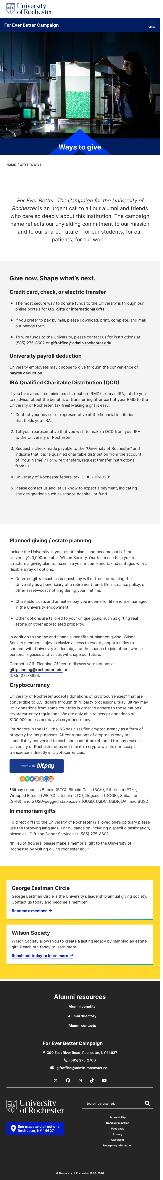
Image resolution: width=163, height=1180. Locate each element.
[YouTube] (104, 1080)
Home (11, 165)
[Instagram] (80, 1080)
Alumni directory (82, 1016)
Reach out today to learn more (40, 955)
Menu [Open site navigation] (151, 24)
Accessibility (117, 1117)
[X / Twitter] (55, 1080)
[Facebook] (67, 1080)
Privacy (117, 1134)
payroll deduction (26, 373)
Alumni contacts (82, 1025)
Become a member (29, 910)
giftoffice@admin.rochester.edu (81, 343)
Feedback (117, 1128)
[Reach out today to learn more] (79, 945)
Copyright (117, 1140)
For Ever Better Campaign (31, 25)
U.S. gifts (56, 309)
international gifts (88, 309)
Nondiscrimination (117, 1123)
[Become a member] (79, 900)
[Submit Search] (147, 1103)
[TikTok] (92, 1080)
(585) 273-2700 (82, 1060)
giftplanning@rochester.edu (36, 669)
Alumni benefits (82, 1006)
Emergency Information (117, 1145)
